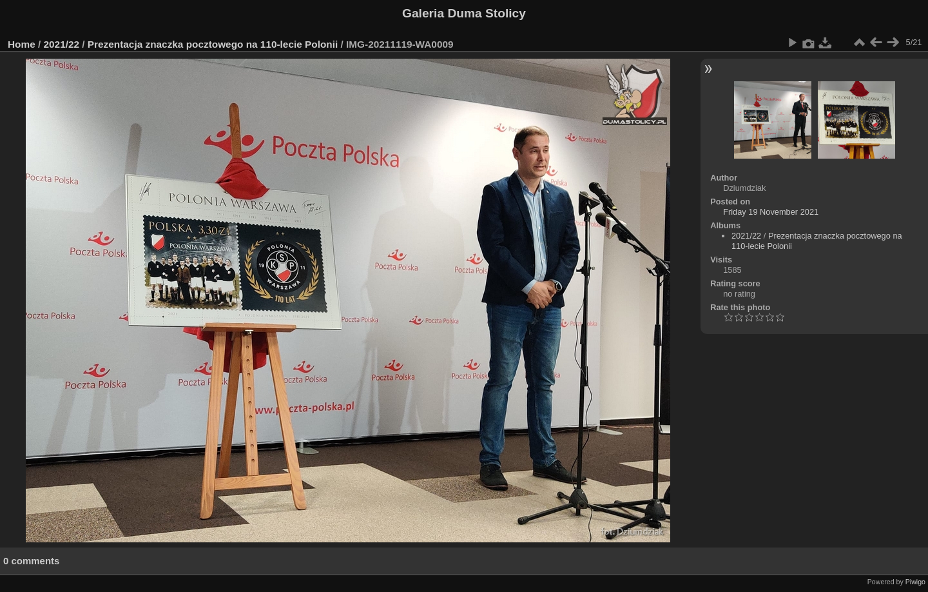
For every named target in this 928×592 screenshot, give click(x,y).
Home (21, 44)
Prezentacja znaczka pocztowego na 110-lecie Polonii (213, 44)
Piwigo (915, 582)
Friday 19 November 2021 (770, 212)
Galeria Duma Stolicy (464, 13)
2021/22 (62, 44)
